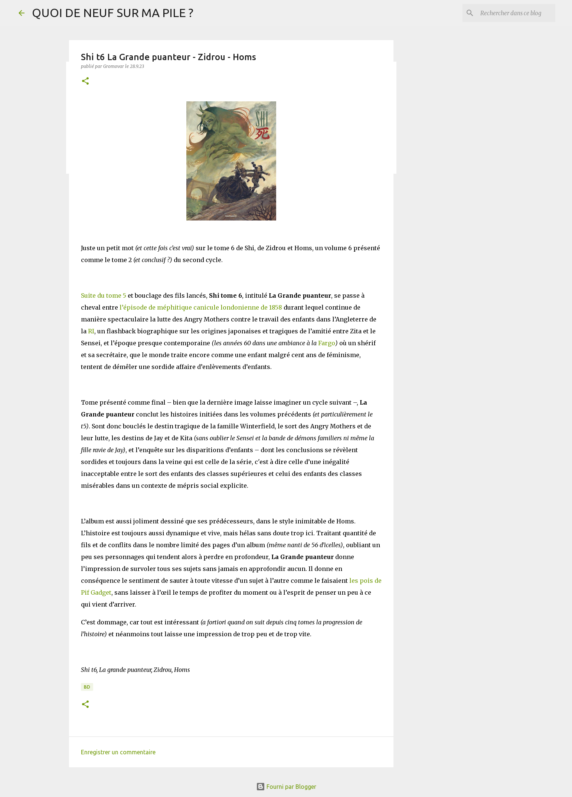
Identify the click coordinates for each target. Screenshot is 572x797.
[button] (85, 81)
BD (87, 687)
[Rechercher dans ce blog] (516, 13)
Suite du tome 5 (103, 295)
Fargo (326, 343)
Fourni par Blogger (286, 786)
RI (91, 331)
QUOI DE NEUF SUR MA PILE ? (112, 12)
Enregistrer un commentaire (118, 752)
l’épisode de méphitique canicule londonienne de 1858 (201, 307)
